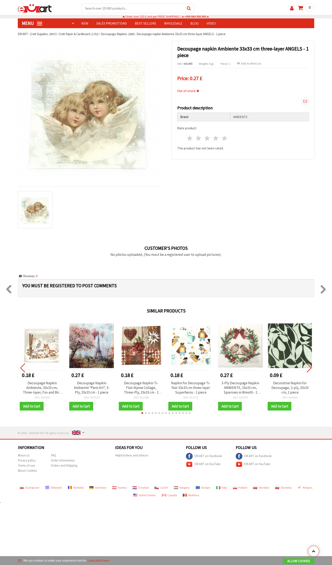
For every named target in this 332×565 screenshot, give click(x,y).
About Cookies (27, 471)
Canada (169, 495)
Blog (194, 23)
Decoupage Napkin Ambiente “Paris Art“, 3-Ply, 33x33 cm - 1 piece (91, 388)
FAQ (53, 456)
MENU (32, 23)
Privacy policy (27, 461)
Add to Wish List (249, 63)
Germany (97, 488)
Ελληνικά (53, 488)
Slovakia (261, 488)
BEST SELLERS (145, 23)
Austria (119, 488)
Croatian (141, 488)
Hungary (182, 488)
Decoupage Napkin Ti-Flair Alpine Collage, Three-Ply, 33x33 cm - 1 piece (141, 388)
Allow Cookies (298, 561)
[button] (142, 413)
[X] (19, 560)
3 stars (207, 138)
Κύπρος (305, 488)
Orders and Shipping (64, 466)
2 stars (198, 138)
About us (24, 456)
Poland (240, 488)
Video (211, 23)
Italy (221, 488)
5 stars (224, 138)
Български (29, 488)
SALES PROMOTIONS (111, 23)
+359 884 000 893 (195, 16)
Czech (161, 488)
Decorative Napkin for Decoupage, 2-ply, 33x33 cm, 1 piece (289, 388)
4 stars (216, 138)
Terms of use (26, 466)
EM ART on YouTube (203, 464)
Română (75, 488)
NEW (84, 23)
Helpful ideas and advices (131, 456)
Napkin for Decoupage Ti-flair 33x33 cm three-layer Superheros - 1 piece (190, 388)
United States (144, 495)
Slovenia (283, 488)
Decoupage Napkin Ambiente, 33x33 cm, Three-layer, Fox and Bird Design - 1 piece (42, 388)
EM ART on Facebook (204, 456)
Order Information (63, 461)
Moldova (191, 495)
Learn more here (98, 560)
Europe (203, 488)
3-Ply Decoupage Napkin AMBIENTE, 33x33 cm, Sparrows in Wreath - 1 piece (240, 388)
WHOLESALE (173, 23)
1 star (190, 138)
